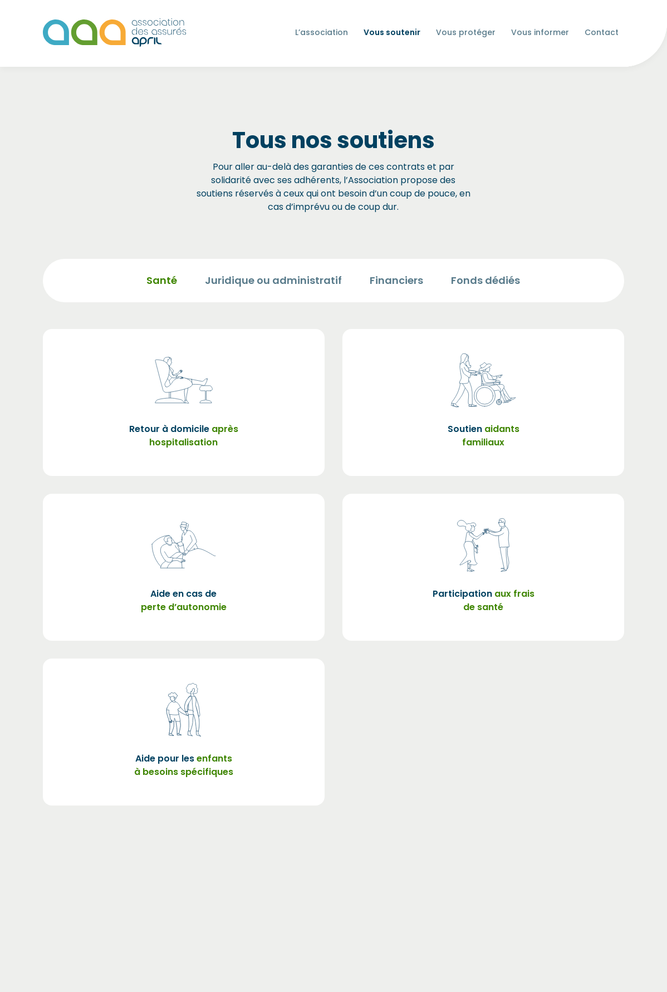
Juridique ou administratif (273, 280)
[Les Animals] (115, 32)
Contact (602, 32)
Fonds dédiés (485, 280)
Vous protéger (466, 34)
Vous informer (540, 34)
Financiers (396, 280)
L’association (321, 34)
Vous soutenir (392, 32)
